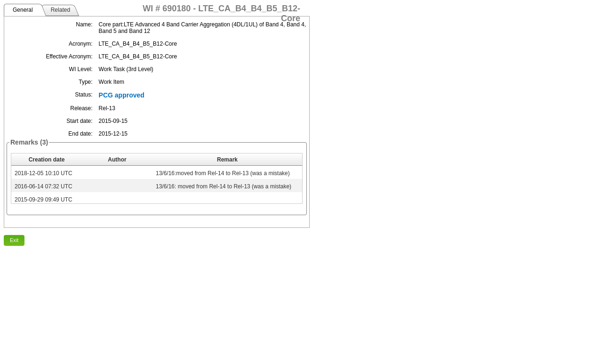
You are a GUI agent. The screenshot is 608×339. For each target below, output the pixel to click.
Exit (14, 240)
